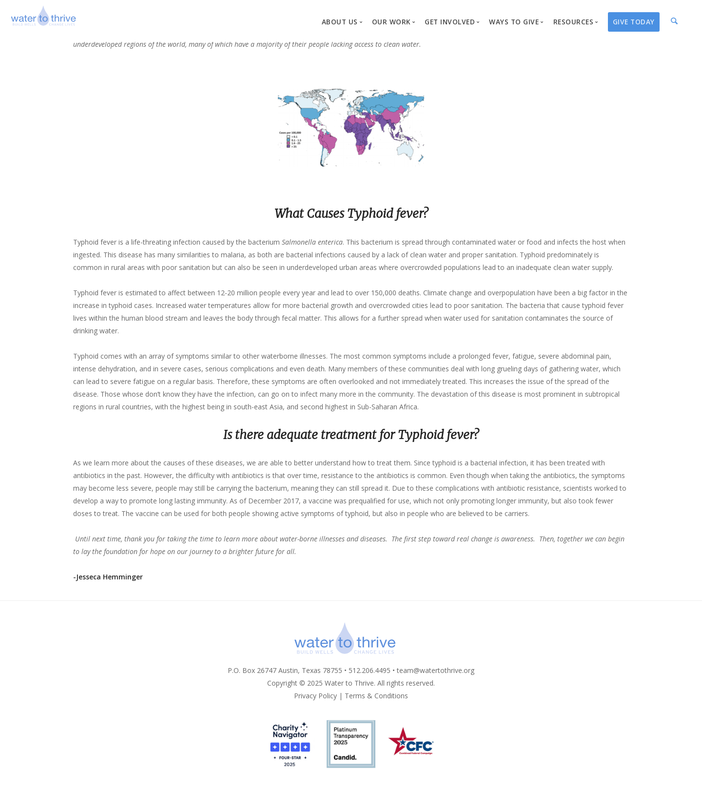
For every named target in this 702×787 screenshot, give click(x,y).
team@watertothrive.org (435, 670)
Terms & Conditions (376, 695)
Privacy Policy (315, 695)
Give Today (634, 21)
